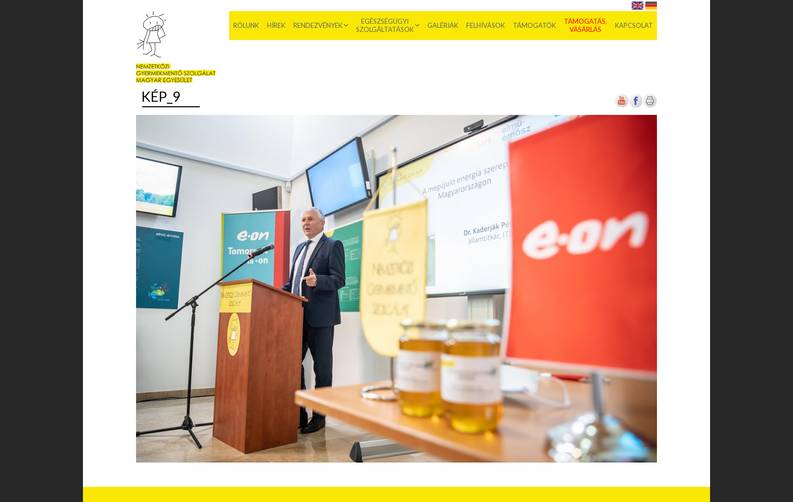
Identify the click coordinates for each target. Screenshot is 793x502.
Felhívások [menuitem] (485, 25)
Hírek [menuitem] (276, 25)
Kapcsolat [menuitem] (634, 25)
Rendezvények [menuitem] (317, 25)
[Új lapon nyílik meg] (636, 105)
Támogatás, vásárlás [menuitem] (585, 25)
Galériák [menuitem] (442, 25)
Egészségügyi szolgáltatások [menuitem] (385, 25)
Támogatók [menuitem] (534, 25)
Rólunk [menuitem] (246, 25)
